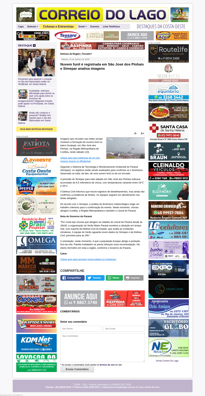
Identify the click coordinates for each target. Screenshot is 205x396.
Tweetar (97, 278)
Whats (116, 278)
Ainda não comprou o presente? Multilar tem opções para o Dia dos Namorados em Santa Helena (34, 118)
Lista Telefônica (111, 26)
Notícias (32, 26)
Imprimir (135, 278)
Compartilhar (74, 278)
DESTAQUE (27, 45)
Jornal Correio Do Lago (167, 360)
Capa (21, 26)
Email (83, 26)
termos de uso (107, 365)
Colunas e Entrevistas (58, 26)
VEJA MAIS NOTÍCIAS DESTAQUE (36, 129)
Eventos (94, 26)
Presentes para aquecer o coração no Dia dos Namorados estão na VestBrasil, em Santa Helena (36, 80)
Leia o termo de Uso (148, 387)
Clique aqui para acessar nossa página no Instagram (88, 259)
